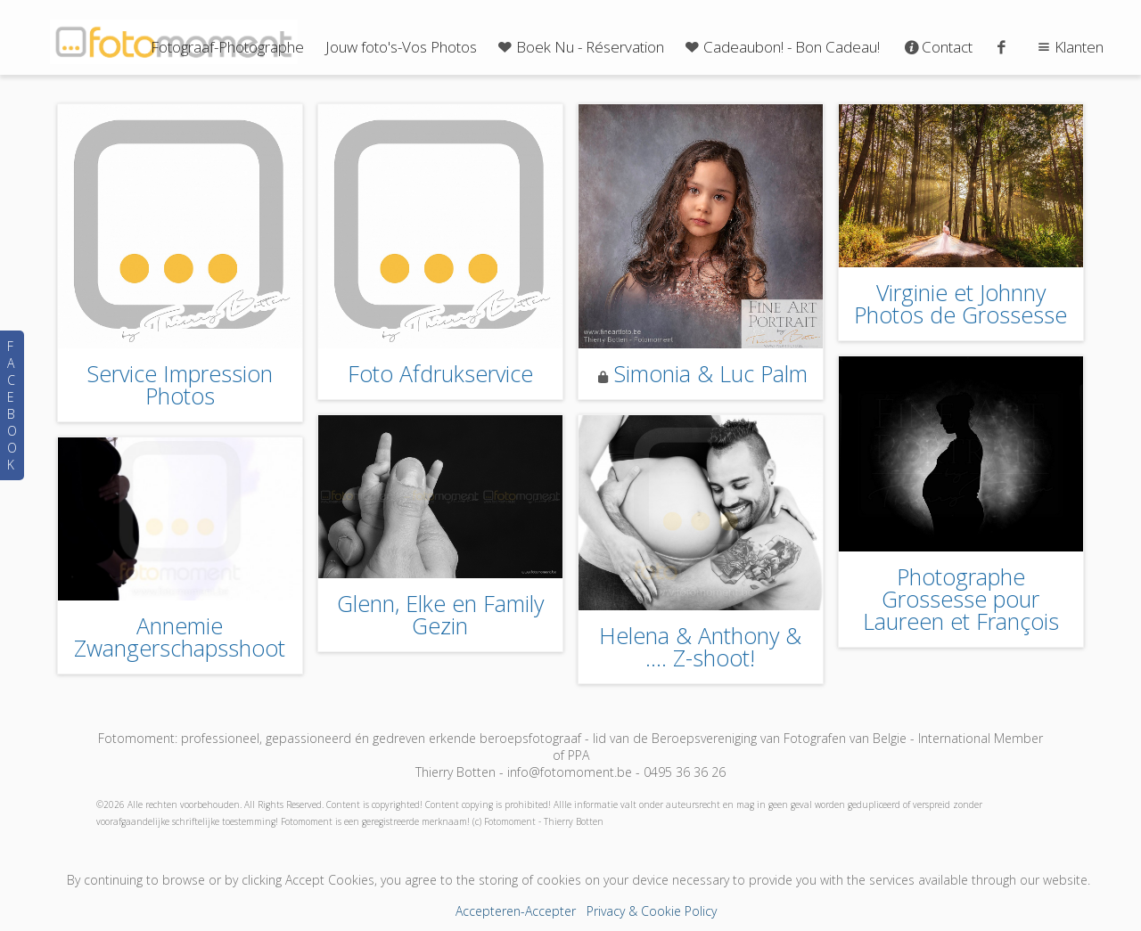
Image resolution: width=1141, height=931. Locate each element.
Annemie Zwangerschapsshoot (179, 636)
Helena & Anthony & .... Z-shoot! (700, 646)
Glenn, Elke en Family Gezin (440, 614)
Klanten (1068, 47)
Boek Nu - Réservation (579, 47)
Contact (937, 47)
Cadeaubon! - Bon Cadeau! (781, 47)
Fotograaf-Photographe (227, 47)
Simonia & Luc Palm (710, 373)
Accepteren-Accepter (516, 910)
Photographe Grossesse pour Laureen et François (961, 598)
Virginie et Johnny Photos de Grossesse (960, 303)
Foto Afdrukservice (440, 373)
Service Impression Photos (179, 384)
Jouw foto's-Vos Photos (401, 47)
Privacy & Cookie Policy (652, 910)
